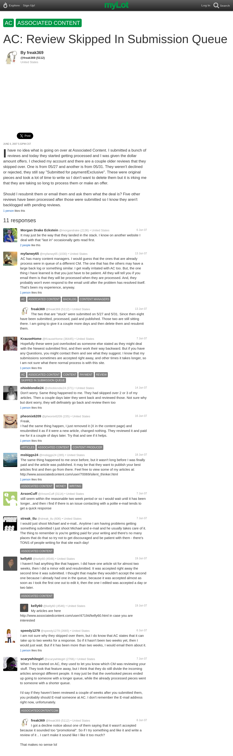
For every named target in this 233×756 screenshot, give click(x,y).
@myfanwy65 (49, 253)
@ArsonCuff (46, 493)
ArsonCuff (28, 493)
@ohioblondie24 (55, 388)
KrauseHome (31, 339)
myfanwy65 (29, 253)
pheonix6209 (30, 416)
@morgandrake (69, 230)
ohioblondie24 (32, 388)
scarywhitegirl (31, 659)
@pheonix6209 (52, 416)
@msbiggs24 (47, 455)
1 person (8, 210)
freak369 (35, 52)
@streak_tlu (45, 518)
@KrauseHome (52, 339)
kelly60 (26, 558)
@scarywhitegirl (54, 659)
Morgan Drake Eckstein (39, 230)
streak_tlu (28, 518)
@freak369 (27, 57)
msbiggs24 (29, 455)
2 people (25, 245)
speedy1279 (30, 630)
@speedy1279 (50, 630)
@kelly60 (39, 558)
